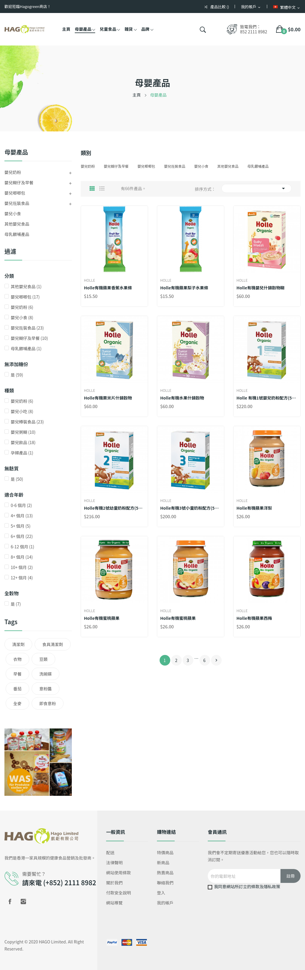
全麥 (17, 703)
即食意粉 (47, 703)
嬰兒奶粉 (12, 172)
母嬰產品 (16, 152)
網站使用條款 (118, 873)
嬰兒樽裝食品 (27, 422)
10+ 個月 (22, 567)
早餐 (17, 674)
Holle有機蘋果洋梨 (254, 508)
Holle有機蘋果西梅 (254, 618)
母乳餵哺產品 (16, 234)
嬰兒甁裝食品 (16, 203)
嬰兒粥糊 (23, 432)
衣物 (17, 659)
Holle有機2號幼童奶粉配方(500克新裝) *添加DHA (114, 508)
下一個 (216, 660)
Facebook (9, 901)
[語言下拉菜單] (287, 7)
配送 (110, 852)
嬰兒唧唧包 (14, 193)
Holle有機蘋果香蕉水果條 (108, 287)
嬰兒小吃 (22, 411)
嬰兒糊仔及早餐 (18, 182)
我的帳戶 (165, 903)
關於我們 (114, 883)
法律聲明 (114, 862)
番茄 (17, 689)
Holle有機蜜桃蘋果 (101, 618)
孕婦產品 (22, 453)
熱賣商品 (165, 873)
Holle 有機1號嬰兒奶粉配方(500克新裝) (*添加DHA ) (266, 397)
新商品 (163, 862)
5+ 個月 (20, 526)
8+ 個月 (22, 557)
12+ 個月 (22, 578)
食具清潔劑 (52, 644)
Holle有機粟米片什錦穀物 (108, 397)
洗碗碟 (45, 674)
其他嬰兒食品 (16, 224)
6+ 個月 (22, 536)
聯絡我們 (165, 883)
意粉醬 (45, 689)
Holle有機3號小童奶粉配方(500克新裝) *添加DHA (190, 508)
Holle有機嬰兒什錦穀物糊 (260, 287)
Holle (89, 280)
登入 (161, 893)
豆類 (43, 659)
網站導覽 (114, 903)
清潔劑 (18, 644)
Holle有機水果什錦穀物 (182, 397)
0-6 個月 (21, 505)
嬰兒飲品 (23, 442)
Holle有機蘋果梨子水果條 (184, 287)
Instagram (23, 901)
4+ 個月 (22, 516)
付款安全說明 (118, 893)
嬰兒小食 (12, 213)
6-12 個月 (22, 547)
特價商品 (165, 852)
